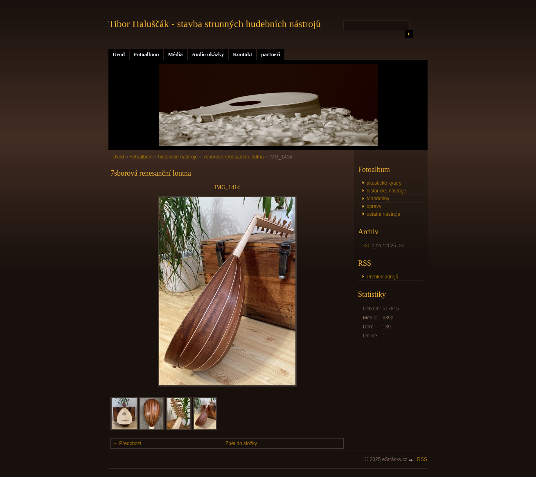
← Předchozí (127, 443)
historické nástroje (178, 157)
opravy (374, 206)
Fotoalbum (146, 54)
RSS (422, 459)
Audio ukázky (208, 54)
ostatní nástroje (383, 214)
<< (366, 246)
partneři (270, 54)
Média (175, 54)
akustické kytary (384, 183)
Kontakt (242, 54)
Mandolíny (378, 198)
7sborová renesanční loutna (233, 157)
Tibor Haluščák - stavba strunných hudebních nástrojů (214, 23)
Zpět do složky (241, 443)
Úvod (119, 54)
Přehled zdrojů (382, 277)
